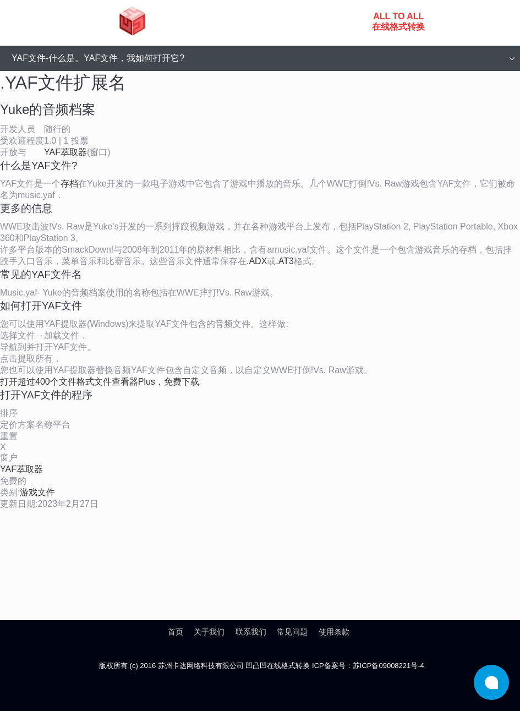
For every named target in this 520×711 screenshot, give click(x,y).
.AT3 (285, 261)
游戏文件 (37, 492)
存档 (69, 183)
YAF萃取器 (65, 152)
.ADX (257, 261)
